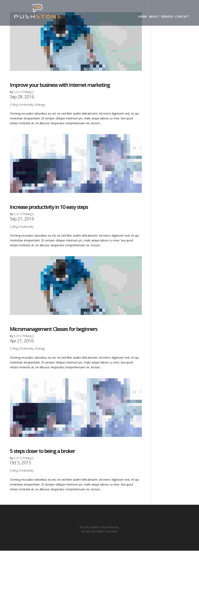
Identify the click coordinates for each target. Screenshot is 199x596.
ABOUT (154, 16)
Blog (15, 104)
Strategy (40, 104)
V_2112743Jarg (23, 92)
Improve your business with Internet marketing (60, 84)
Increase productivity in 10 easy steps (49, 206)
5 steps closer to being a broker (42, 451)
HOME (142, 16)
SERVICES (167, 16)
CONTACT (182, 16)
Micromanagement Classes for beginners (53, 328)
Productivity (26, 104)
